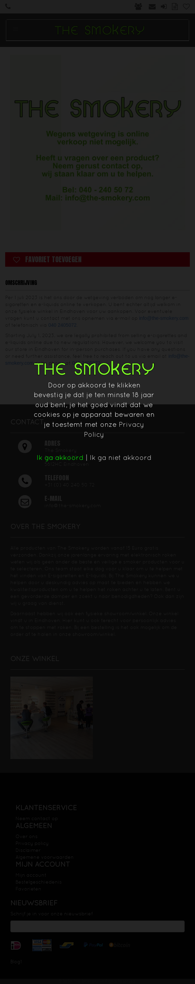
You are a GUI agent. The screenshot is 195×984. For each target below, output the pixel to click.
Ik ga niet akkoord (121, 457)
